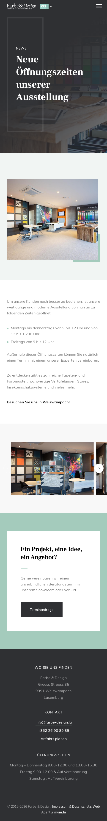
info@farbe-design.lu (54, 722)
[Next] (99, 468)
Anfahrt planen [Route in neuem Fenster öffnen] (54, 738)
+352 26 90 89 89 (53, 730)
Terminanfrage (41, 609)
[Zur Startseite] (29, 6)
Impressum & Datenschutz (71, 806)
